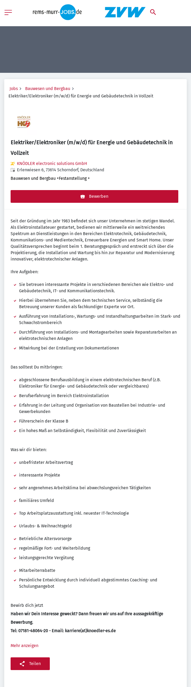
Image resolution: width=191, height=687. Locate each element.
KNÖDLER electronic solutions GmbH (52, 163)
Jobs (14, 88)
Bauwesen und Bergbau (47, 88)
